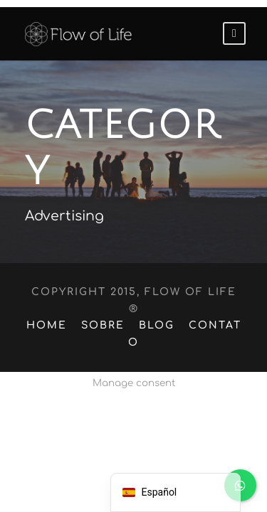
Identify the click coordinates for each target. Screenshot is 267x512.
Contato (211, 309)
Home (44, 309)
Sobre (98, 309)
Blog (150, 309)
